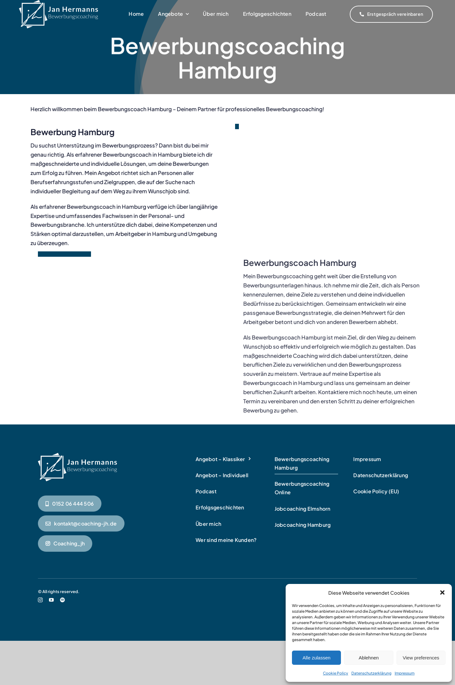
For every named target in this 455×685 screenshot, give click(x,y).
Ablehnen (369, 657)
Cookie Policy (335, 673)
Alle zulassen (316, 657)
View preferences (421, 657)
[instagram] (40, 619)
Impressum (405, 673)
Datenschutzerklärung (371, 673)
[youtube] (51, 619)
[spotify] (62, 619)
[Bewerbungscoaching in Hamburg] (77, 475)
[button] (442, 592)
